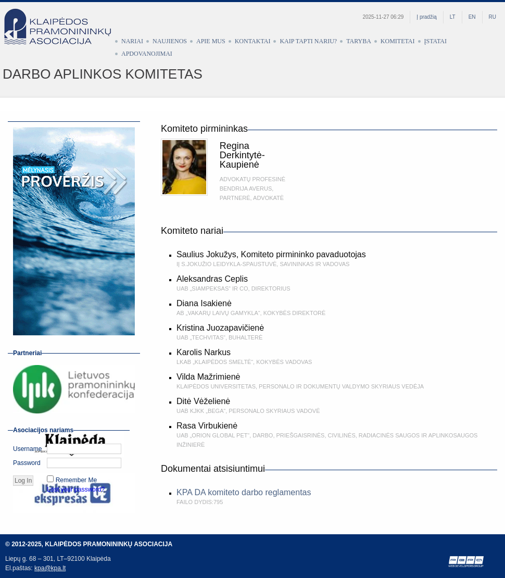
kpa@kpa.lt (50, 568)
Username (27, 449)
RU (492, 17)
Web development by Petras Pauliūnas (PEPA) (466, 561)
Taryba (358, 41)
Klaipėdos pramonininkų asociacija (62, 35)
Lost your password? (76, 489)
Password (27, 463)
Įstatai (435, 41)
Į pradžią (426, 17)
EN (472, 17)
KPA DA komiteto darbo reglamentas (243, 492)
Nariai (132, 41)
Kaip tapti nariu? (308, 41)
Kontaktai (253, 41)
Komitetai (398, 41)
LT (453, 17)
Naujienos (170, 41)
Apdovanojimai (146, 53)
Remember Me (76, 480)
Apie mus (210, 41)
